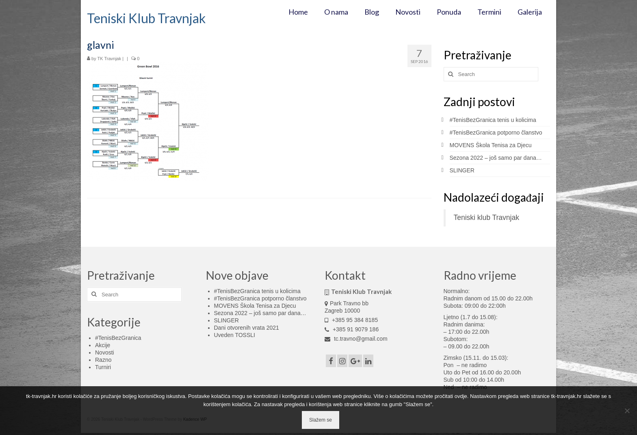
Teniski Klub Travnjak (146, 18)
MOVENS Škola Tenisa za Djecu (491, 145)
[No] (627, 411)
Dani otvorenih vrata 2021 (246, 327)
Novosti (104, 352)
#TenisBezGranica (118, 338)
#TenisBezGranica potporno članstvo (496, 132)
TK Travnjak (109, 58)
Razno (103, 360)
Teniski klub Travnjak (486, 217)
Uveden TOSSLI (234, 335)
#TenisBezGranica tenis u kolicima (493, 120)
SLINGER (462, 170)
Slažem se (320, 420)
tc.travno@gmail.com (356, 338)
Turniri (103, 367)
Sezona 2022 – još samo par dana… (496, 157)
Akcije (102, 345)
